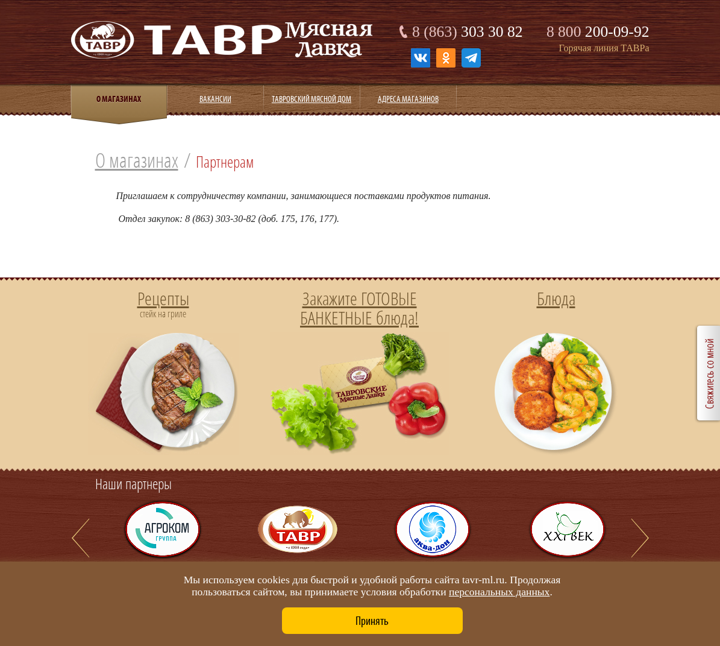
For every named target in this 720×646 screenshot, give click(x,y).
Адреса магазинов (408, 98)
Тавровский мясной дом (311, 98)
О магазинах (136, 160)
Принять (372, 620)
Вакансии (215, 98)
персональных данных (499, 592)
